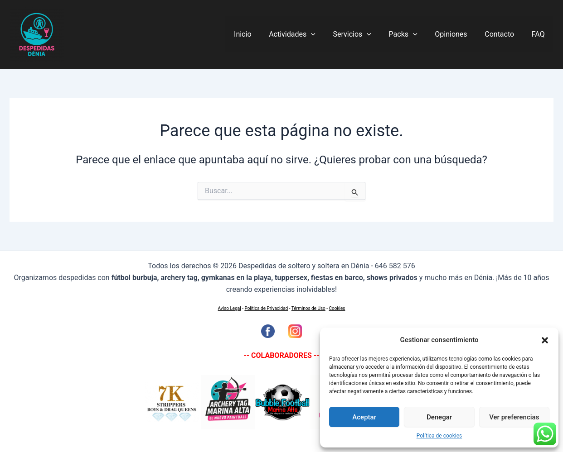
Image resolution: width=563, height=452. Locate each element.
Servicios (365, 34)
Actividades (309, 34)
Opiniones (458, 34)
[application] (327, 34)
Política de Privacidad (266, 308)
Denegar (439, 417)
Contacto (504, 34)
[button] (544, 340)
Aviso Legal (229, 308)
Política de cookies (439, 436)
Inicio (262, 34)
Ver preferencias (514, 417)
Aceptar (364, 417)
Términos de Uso (308, 308)
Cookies (337, 308)
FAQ (539, 34)
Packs (413, 34)
